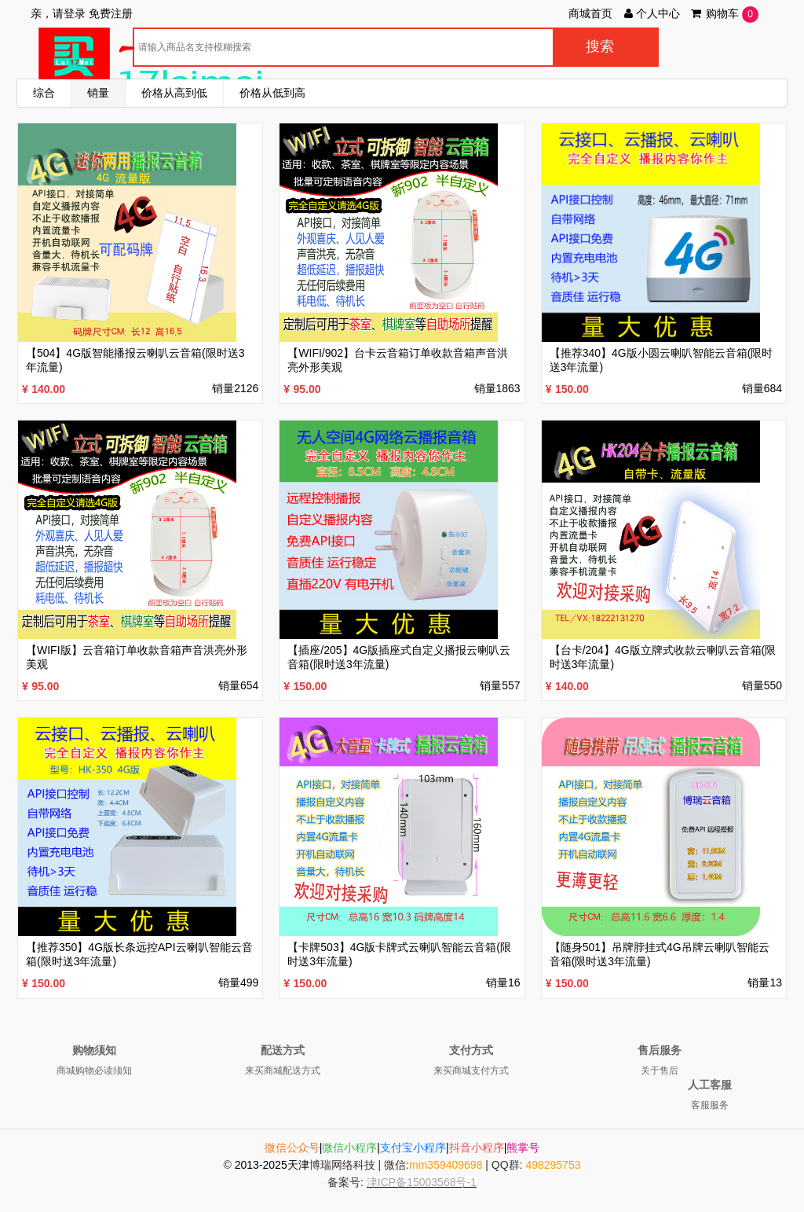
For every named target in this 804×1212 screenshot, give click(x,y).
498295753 (552, 1165)
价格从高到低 (174, 92)
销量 (98, 92)
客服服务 (710, 1105)
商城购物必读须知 (94, 1070)
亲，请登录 (58, 13)
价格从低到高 (272, 92)
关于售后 (659, 1070)
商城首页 (590, 13)
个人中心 (651, 13)
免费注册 (111, 13)
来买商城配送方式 (282, 1070)
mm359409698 (445, 1165)
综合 (44, 92)
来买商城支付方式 (471, 1070)
